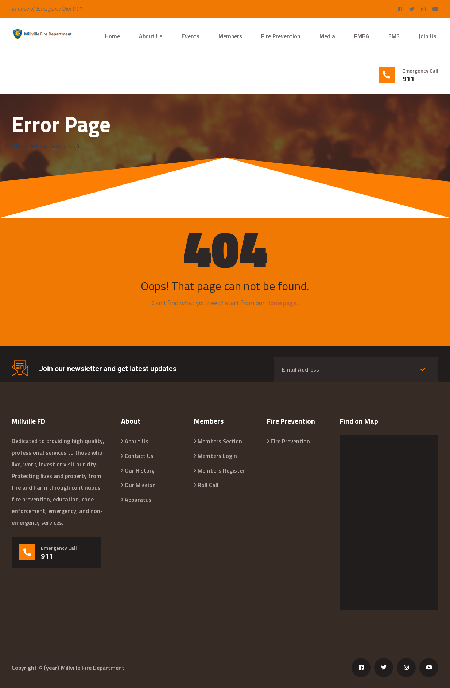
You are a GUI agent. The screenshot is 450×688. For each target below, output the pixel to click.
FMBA (361, 36)
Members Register (221, 470)
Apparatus (138, 499)
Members (230, 36)
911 (408, 78)
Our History (140, 470)
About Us (151, 36)
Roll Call (208, 485)
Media (327, 36)
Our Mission (140, 485)
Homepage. (282, 303)
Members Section (220, 441)
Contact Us (139, 455)
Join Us (428, 36)
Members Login (217, 455)
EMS (394, 36)
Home (112, 36)
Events (190, 36)
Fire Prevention (280, 36)
